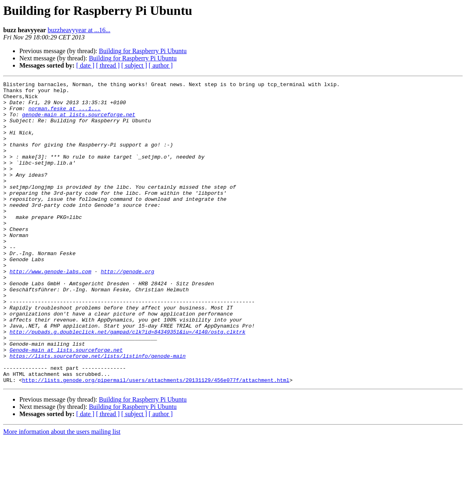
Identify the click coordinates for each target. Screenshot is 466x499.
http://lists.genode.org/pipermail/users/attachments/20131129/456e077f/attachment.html (155, 440)
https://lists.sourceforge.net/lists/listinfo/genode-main (98, 411)
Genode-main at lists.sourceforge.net (66, 404)
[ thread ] (108, 65)
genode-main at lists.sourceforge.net (78, 121)
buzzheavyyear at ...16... (79, 30)
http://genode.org (127, 309)
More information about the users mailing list (62, 492)
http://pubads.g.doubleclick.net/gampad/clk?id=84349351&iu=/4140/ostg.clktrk (127, 382)
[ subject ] (134, 65)
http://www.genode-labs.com (51, 309)
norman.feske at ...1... (64, 114)
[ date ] (85, 65)
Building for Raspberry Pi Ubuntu (143, 50)
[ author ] (161, 65)
